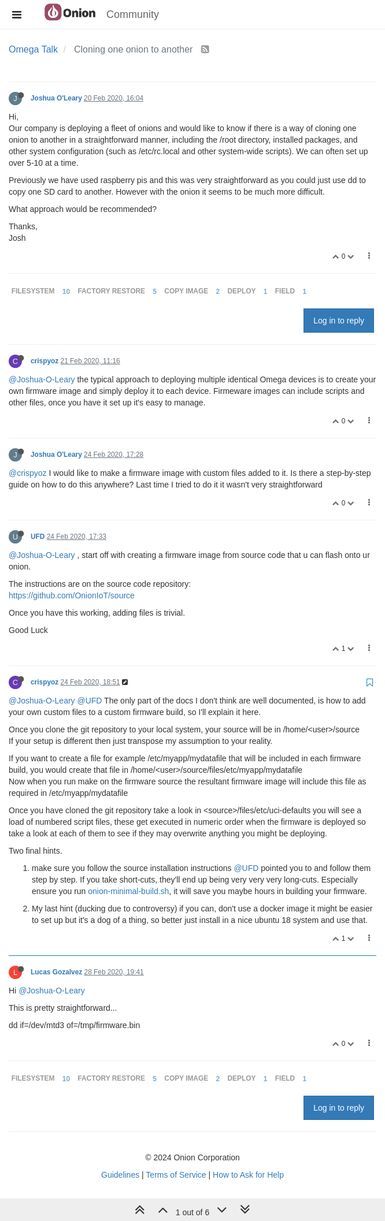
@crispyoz (28, 473)
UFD (38, 537)
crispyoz (44, 361)
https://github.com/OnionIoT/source (72, 595)
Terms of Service (176, 1174)
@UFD (89, 700)
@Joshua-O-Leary (42, 379)
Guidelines (120, 1174)
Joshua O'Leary (56, 98)
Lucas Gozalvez (56, 972)
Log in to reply (338, 320)
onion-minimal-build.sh (128, 891)
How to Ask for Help (248, 1174)
